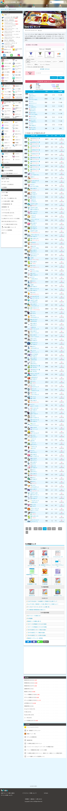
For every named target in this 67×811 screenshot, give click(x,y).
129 (49, 529)
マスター (49, 54)
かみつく (33, 281)
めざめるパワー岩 (35, 153)
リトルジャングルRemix (44, 61)
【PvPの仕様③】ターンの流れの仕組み (36, 635)
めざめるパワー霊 (35, 157)
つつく (31, 94)
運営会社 (32, 799)
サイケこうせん (35, 248)
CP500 (59, 54)
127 (40, 529)
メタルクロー (34, 319)
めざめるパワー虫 (35, 150)
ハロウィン (30, 64)
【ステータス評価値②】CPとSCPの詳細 (36, 627)
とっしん (33, 350)
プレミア (33, 61)
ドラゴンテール (35, 419)
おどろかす (34, 427)
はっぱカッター (35, 238)
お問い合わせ (39, 799)
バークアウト (34, 211)
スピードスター (35, 406)
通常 (28, 61)
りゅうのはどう (35, 209)
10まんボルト (34, 278)
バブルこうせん (35, 259)
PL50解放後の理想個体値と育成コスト (36, 609)
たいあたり (34, 188)
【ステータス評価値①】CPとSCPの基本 (36, 624)
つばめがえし (33, 107)
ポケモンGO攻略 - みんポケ (13, 2)
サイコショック (35, 329)
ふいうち (33, 504)
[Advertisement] (45, 659)
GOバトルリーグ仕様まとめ (33, 615)
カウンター (34, 389)
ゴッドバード (33, 103)
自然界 (61, 61)
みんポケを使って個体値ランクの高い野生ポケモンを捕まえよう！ (43, 604)
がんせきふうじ (35, 178)
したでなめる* (34, 354)
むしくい (33, 423)
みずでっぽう (34, 204)
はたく (33, 177)
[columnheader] (33, 91)
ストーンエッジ (35, 332)
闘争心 (36, 64)
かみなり (33, 182)
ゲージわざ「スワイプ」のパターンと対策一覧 (38, 607)
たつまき (33, 398)
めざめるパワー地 (35, 138)
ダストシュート (35, 352)
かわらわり (34, 475)
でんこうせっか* (35, 373)
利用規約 (27, 799)
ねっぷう (33, 448)
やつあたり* (33, 125)
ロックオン (34, 338)
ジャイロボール (35, 417)
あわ (32, 258)
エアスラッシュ (35, 254)
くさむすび (34, 367)
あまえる (33, 200)
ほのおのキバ (34, 377)
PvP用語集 (29, 618)
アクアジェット (35, 425)
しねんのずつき (35, 180)
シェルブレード (35, 490)
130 (54, 529)
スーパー (31, 54)
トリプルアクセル (35, 309)
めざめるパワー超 (35, 146)
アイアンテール (35, 288)
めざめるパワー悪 (35, 165)
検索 (61, 77)
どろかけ (33, 192)
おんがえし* (33, 95)
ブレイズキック (35, 394)
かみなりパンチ (35, 390)
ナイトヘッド (34, 429)
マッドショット (35, 520)
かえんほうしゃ (35, 305)
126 (36, 529)
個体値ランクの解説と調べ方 (34, 621)
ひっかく (33, 196)
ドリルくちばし (34, 99)
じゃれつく (34, 201)
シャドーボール (35, 298)
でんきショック (35, 500)
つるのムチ (34, 227)
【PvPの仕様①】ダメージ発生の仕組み (36, 629)
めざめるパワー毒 (35, 369)
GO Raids (46, 793)
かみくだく (34, 205)
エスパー (55, 61)
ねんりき (33, 246)
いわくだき (33, 109)
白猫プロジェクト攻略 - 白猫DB (7, 793)
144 (60, 529)
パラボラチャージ (35, 232)
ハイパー (40, 54)
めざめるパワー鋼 (35, 169)
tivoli (40, 30)
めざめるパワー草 (35, 365)
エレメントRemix (45, 64)
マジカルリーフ (35, 308)
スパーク (33, 215)
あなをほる (34, 321)
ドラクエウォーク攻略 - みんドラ (29, 793)
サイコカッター (35, 408)
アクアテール (34, 521)
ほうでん (33, 225)
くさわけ (33, 263)
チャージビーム (35, 219)
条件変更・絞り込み (45, 69)
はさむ (33, 221)
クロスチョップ (35, 386)
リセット (53, 77)
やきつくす (34, 446)
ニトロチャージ (35, 190)
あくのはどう (34, 275)
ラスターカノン (35, 494)
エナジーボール (35, 140)
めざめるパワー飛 (35, 142)
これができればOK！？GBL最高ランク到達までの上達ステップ (42, 601)
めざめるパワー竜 (35, 161)
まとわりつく (34, 342)
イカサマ (33, 198)
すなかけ (33, 242)
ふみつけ (33, 464)
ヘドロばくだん (35, 174)
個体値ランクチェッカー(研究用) (35, 638)
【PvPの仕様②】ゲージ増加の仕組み (36, 632)
